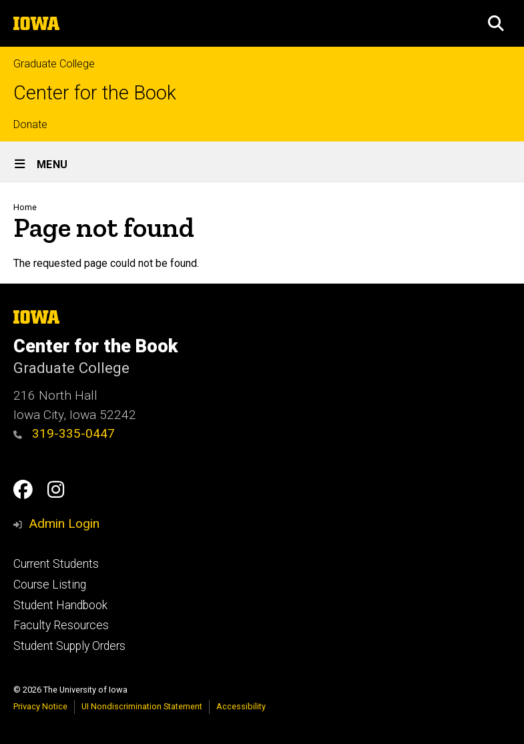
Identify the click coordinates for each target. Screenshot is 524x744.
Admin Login (64, 523)
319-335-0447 (64, 433)
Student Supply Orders (69, 646)
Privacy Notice (40, 706)
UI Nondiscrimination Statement (141, 706)
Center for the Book (94, 93)
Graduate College (54, 63)
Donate (30, 124)
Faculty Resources (61, 625)
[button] (496, 23)
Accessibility (241, 706)
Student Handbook (60, 605)
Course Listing (49, 584)
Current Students (56, 564)
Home (25, 207)
